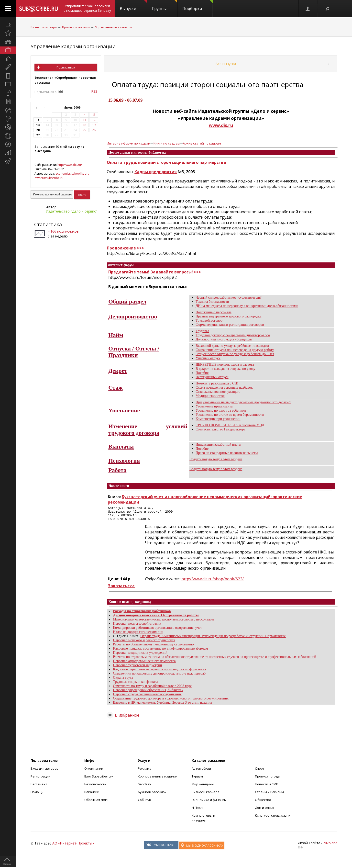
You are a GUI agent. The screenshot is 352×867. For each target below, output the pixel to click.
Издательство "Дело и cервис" (71, 211)
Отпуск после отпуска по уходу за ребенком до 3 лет (235, 354)
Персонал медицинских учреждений (140, 655)
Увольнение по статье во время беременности (230, 415)
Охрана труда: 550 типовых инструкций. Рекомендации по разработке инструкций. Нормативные (213, 639)
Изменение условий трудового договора (147, 429)
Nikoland (330, 846)
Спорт (259, 771)
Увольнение (124, 410)
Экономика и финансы (209, 802)
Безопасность (95, 787)
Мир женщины (203, 787)
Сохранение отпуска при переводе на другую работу (235, 350)
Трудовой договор (209, 320)
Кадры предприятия (155, 171)
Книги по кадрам (167, 143)
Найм (115, 335)
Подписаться (65, 67)
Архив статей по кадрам (202, 143)
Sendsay (144, 787)
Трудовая (202, 331)
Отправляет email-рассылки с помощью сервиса (87, 8)
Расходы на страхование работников (142, 614)
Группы (164, 5)
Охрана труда (123, 680)
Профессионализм (76, 27)
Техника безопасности (212, 302)
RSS (94, 91)
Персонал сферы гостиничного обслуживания (147, 697)
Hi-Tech (197, 810)
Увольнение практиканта (214, 406)
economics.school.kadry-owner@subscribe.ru (62, 175)
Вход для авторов (44, 771)
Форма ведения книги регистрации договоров (230, 325)
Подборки (197, 5)
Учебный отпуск (208, 358)
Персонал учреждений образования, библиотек (148, 693)
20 (38, 130)
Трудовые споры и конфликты (135, 685)
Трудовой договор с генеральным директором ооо (233, 335)
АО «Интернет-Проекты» (73, 846)
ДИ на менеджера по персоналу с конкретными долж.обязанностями (247, 306)
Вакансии (91, 795)
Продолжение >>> (125, 248)
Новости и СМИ (266, 787)
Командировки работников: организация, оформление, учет (157, 630)
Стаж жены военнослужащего (218, 392)
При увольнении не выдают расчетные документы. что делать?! (243, 402)
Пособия (202, 373)
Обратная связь (97, 802)
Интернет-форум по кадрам (128, 143)
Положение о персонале (213, 312)
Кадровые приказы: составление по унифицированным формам (160, 651)
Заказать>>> (121, 588)
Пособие (202, 448)
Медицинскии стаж (210, 396)
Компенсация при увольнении (218, 419)
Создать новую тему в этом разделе (215, 459)
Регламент (39, 787)
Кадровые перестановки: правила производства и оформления (159, 672)
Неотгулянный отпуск (212, 377)
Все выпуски (225, 63)
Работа (117, 470)
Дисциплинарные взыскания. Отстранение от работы (156, 618)
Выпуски (133, 5)
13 (38, 125)
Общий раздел (127, 301)
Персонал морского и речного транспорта (144, 643)
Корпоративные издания (157, 779)
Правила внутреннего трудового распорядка (228, 316)
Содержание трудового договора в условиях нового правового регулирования (171, 701)
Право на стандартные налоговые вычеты (227, 453)
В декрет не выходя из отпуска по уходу (225, 369)
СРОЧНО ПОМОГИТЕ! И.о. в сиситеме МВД (230, 425)
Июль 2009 (72, 107)
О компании (93, 771)
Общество (263, 802)
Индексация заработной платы (218, 444)
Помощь (37, 795)
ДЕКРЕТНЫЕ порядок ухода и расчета (225, 364)
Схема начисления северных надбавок (224, 387)
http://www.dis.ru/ (69, 165)
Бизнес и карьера (44, 27)
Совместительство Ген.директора (220, 429)
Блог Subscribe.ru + (99, 779)
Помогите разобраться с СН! (217, 383)
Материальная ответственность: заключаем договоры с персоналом (163, 622)
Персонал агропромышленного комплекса (144, 664)
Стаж (115, 387)
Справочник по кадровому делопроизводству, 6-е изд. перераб (159, 676)
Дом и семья (264, 810)
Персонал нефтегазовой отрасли (137, 626)
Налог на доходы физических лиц (138, 635)
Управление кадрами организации (73, 46)
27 (38, 135)
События (145, 802)
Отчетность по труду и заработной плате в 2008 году (152, 689)
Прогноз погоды (267, 779)
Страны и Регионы (269, 795)
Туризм (197, 779)
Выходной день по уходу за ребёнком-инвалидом (232, 346)
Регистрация (40, 779)
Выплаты (121, 446)
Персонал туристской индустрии (137, 668)
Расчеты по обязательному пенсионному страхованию (153, 647)
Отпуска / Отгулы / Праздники (133, 351)
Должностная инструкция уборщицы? (224, 339)
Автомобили (201, 771)
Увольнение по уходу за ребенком (221, 410)
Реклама (144, 771)
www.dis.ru (221, 125)
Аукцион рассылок (152, 795)
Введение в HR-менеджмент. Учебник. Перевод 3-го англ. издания (162, 705)
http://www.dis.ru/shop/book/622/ (212, 582)
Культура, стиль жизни (272, 818)
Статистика (48, 224)
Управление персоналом (113, 27)
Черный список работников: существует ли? (229, 297)
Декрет (117, 371)
